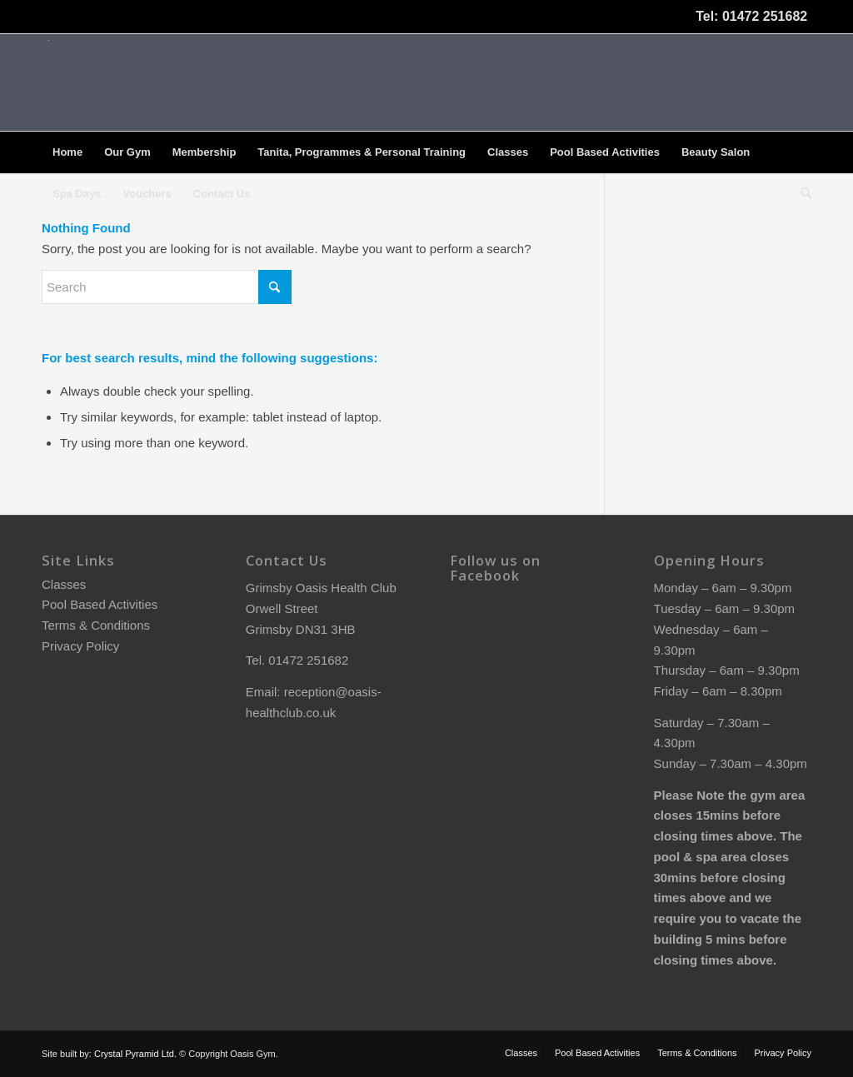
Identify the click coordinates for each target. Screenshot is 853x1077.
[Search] (800, 194)
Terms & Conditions (96, 625)
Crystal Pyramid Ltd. (135, 1054)
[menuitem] (67, 152)
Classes (64, 584)
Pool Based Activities (99, 604)
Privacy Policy (80, 646)
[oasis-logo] (48, 82)
